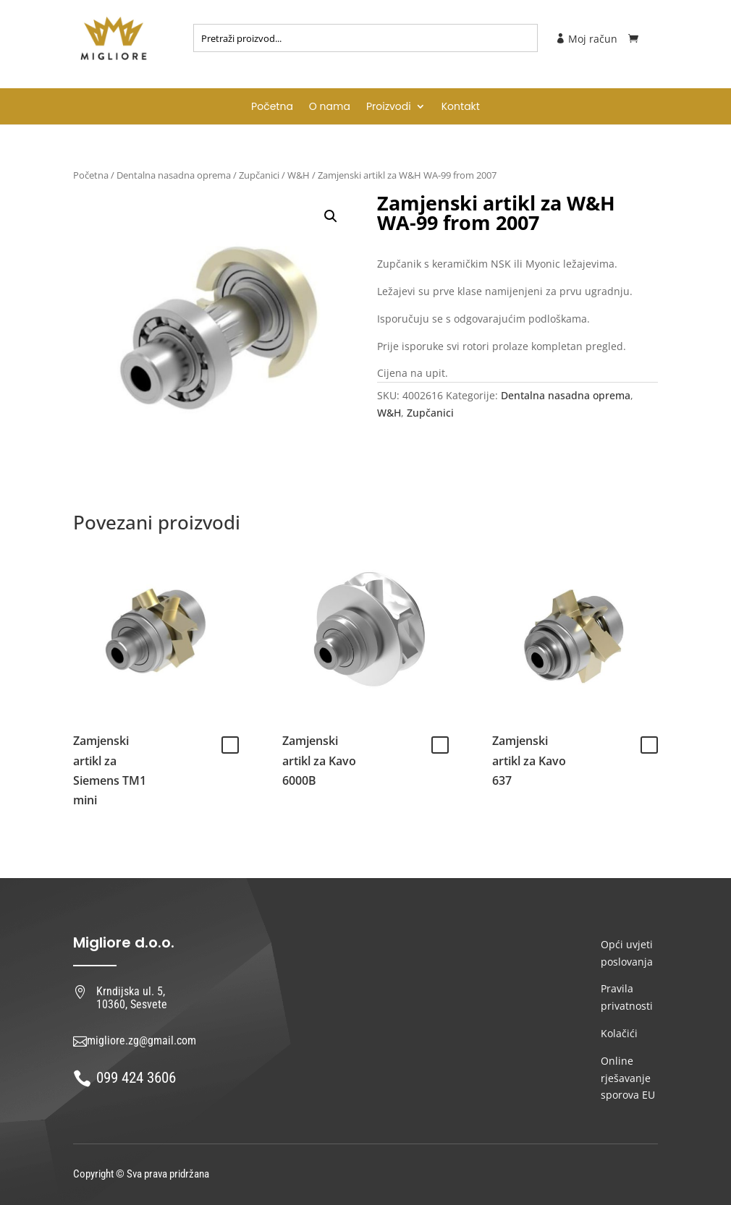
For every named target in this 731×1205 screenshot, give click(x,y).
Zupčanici (259, 175)
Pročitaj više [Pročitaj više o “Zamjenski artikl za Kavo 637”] (649, 745)
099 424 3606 (136, 1077)
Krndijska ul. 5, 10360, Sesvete (131, 997)
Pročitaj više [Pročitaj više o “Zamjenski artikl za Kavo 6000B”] (440, 745)
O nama (329, 107)
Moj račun (586, 39)
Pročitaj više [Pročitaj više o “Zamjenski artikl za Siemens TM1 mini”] (230, 745)
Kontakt (460, 107)
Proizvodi (388, 107)
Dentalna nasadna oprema (174, 175)
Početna (272, 107)
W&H (298, 175)
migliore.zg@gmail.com (141, 1040)
